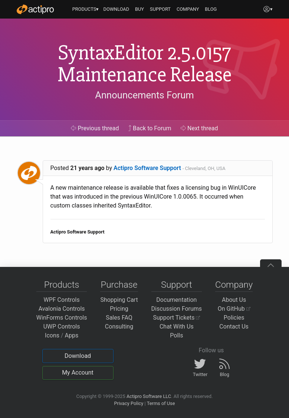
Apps (72, 335)
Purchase (119, 285)
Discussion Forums (176, 308)
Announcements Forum (144, 95)
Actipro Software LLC (149, 396)
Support (176, 285)
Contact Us (234, 326)
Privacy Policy (128, 403)
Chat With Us (177, 326)
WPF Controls (62, 299)
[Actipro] (35, 9)
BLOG (211, 9)
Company (234, 285)
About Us (234, 299)
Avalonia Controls (62, 308)
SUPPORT (160, 9)
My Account (77, 372)
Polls (176, 335)
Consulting (119, 326)
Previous (95, 128)
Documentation (176, 299)
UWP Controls (61, 326)
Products (61, 285)
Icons (52, 335)
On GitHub (234, 308)
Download (78, 355)
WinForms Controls (61, 317)
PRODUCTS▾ (85, 9)
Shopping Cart (119, 299)
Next (199, 128)
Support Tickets (176, 317)
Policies (234, 317)
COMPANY (188, 9)
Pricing (119, 308)
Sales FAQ (119, 317)
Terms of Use (161, 403)
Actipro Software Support (147, 168)
